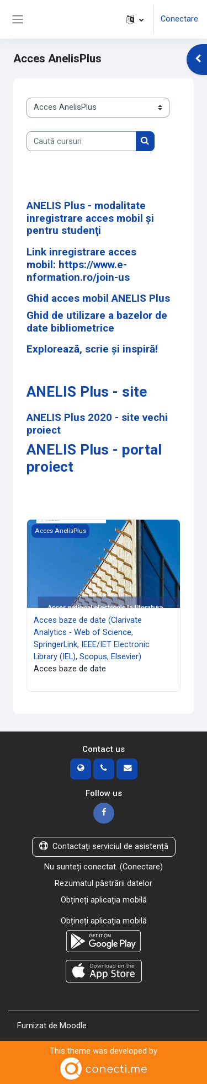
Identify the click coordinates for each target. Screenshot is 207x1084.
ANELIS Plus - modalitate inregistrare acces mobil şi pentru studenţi (90, 218)
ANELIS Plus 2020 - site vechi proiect (97, 423)
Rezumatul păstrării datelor (103, 883)
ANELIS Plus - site (86, 391)
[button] (135, 19)
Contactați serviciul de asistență (103, 846)
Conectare (179, 19)
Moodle (73, 1025)
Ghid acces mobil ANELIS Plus (98, 298)
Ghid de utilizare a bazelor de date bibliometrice (96, 321)
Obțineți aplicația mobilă (104, 900)
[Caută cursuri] (81, 141)
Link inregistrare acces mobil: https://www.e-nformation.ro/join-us (81, 264)
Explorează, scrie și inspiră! (92, 349)
